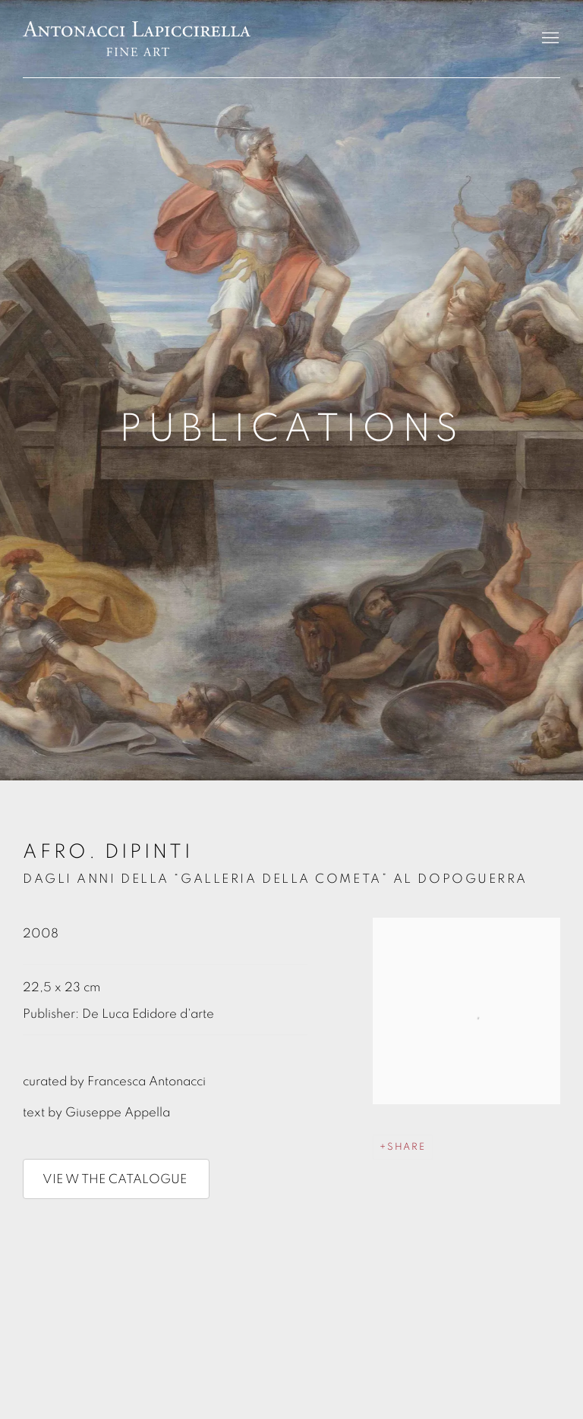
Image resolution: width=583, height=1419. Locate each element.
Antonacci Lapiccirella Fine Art (137, 38)
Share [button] (407, 1147)
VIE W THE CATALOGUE (116, 1179)
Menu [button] (548, 38)
